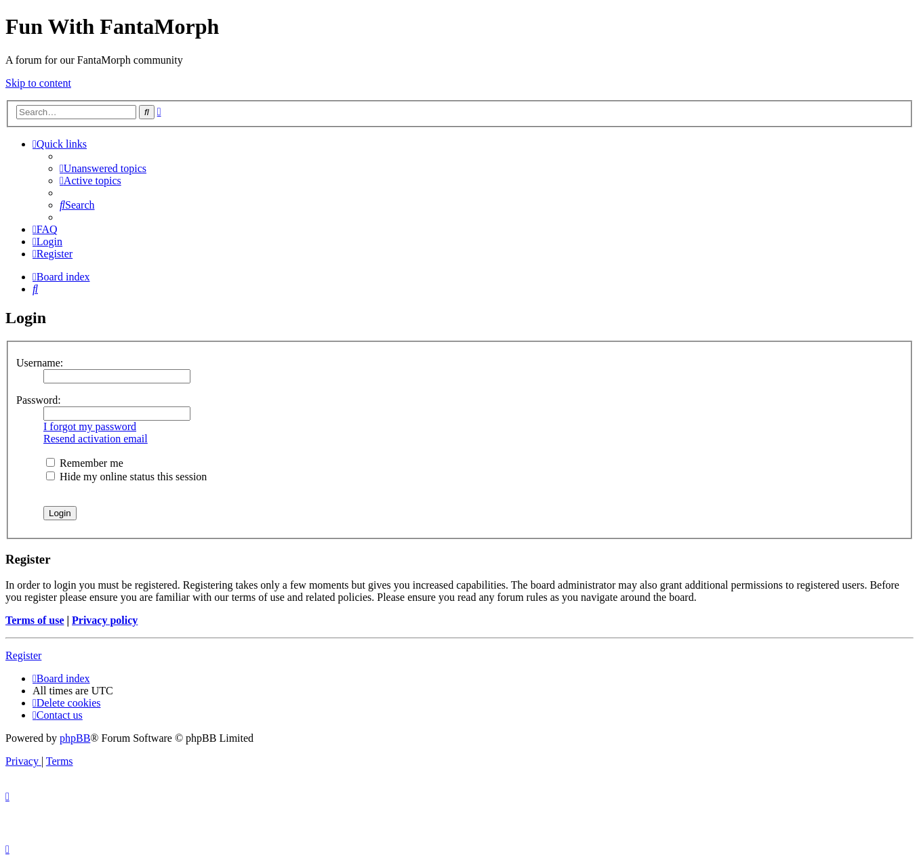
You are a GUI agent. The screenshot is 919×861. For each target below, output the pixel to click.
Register (23, 655)
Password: (38, 400)
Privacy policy (105, 620)
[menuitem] (103, 168)
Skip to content (38, 83)
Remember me (84, 463)
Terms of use (34, 620)
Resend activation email (95, 438)
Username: (39, 363)
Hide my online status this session (126, 476)
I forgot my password (89, 426)
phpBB (75, 738)
